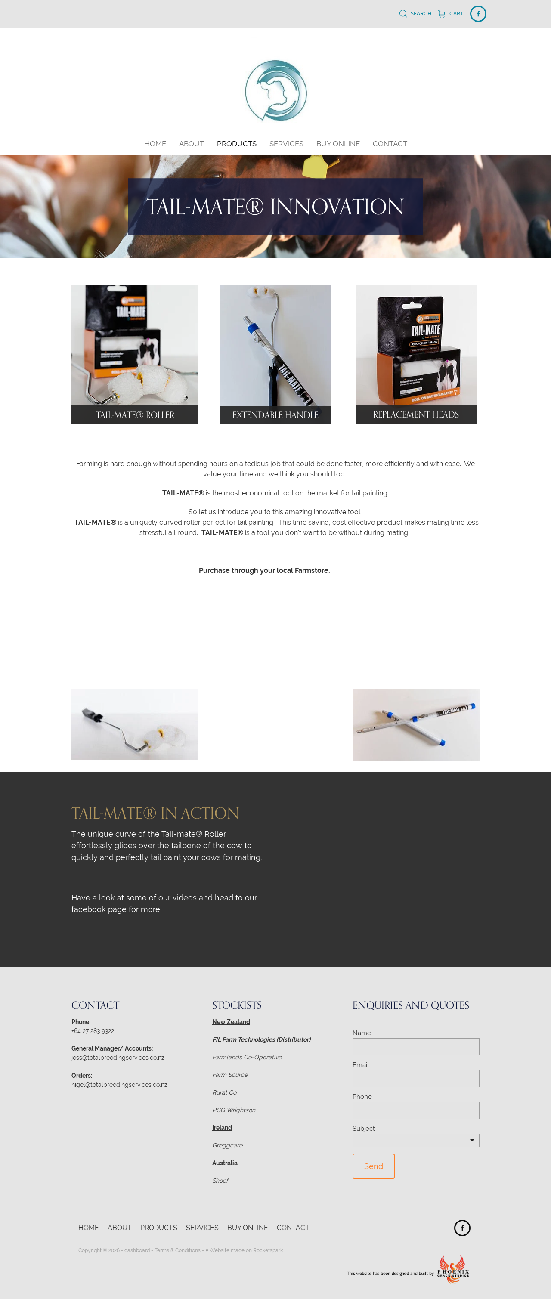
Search (415, 13)
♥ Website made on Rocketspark (244, 1250)
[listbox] (416, 1140)
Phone (362, 1096)
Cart (451, 13)
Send (373, 1166)
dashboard (137, 1250)
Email (361, 1064)
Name (362, 1033)
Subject (364, 1128)
